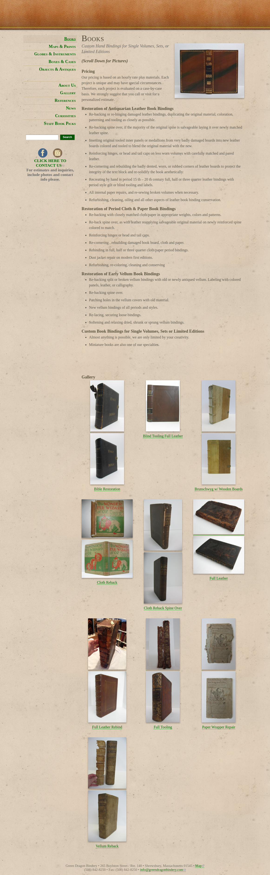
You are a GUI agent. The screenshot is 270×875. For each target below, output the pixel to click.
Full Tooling (163, 727)
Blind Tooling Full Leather (163, 436)
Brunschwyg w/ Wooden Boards (219, 489)
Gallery (68, 92)
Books (70, 38)
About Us (67, 85)
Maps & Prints (62, 46)
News (71, 108)
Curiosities (65, 115)
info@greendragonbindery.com (163, 870)
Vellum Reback (107, 846)
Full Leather (219, 578)
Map (199, 866)
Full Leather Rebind (107, 727)
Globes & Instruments (55, 54)
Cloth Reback (107, 582)
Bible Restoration (107, 489)
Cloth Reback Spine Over (163, 608)
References (65, 100)
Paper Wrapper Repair (218, 727)
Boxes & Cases (62, 61)
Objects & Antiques (57, 69)
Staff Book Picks (60, 123)
